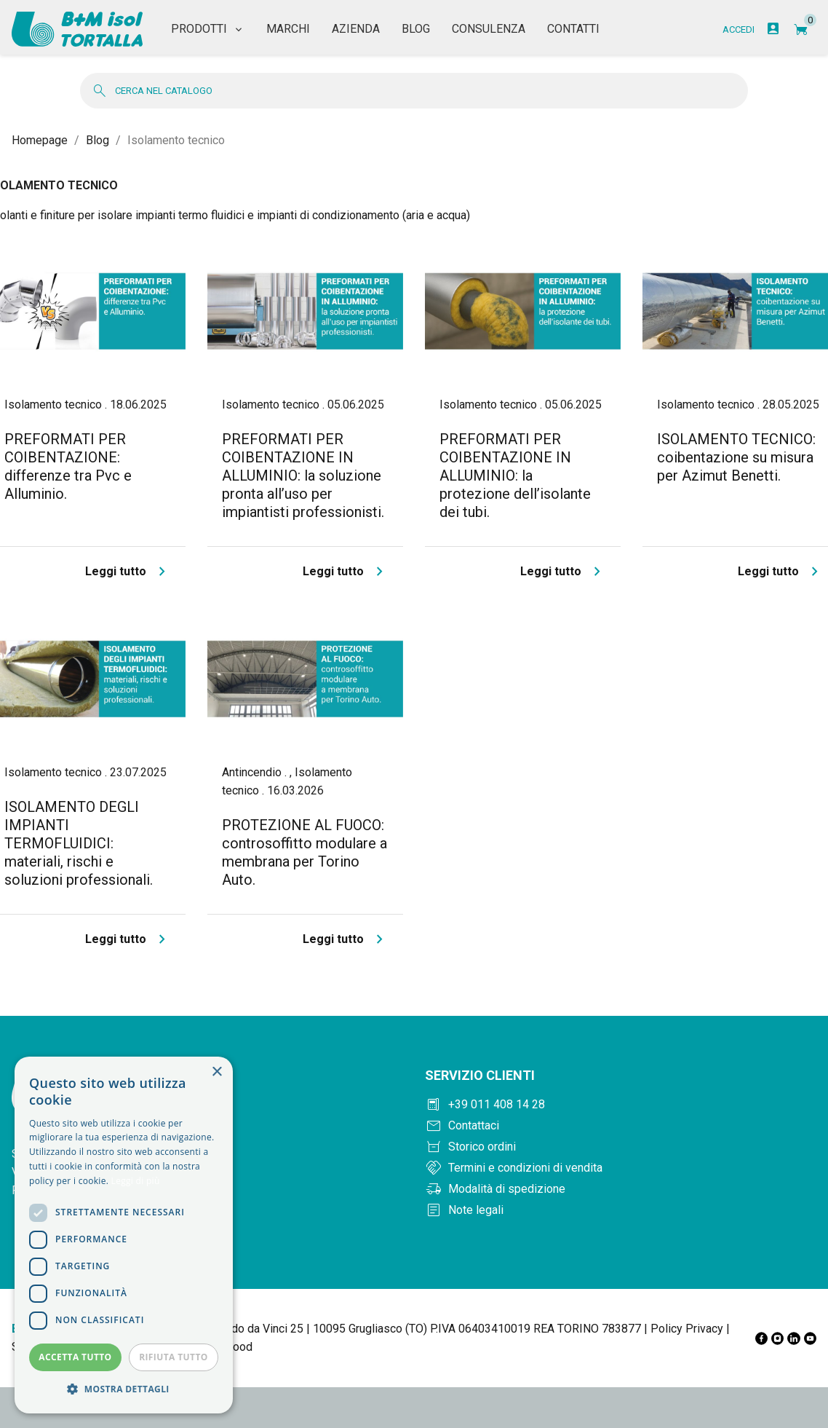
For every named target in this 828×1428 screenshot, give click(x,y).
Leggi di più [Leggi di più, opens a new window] (135, 1181)
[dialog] (124, 1235)
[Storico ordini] (620, 1139)
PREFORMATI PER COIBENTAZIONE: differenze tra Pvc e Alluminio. (68, 458)
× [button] (216, 1072)
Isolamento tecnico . (57, 396)
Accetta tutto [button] (75, 1357)
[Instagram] (777, 1330)
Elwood (233, 1339)
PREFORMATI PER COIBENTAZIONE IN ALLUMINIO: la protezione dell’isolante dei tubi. (515, 467)
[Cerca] (414, 82)
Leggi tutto (128, 564)
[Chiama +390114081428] (620, 1096)
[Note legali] (620, 1202)
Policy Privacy (686, 1321)
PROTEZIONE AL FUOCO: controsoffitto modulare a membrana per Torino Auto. (304, 844)
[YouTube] (810, 1330)
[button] (123, 1390)
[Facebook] (761, 1330)
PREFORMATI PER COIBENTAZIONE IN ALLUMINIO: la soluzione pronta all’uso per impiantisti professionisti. (303, 467)
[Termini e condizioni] (620, 1160)
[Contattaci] (620, 1118)
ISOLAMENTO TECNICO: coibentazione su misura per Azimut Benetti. (736, 449)
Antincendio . (256, 764)
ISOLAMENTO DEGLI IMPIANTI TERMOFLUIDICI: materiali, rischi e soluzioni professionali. (78, 835)
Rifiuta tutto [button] (173, 1357)
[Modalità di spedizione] (620, 1181)
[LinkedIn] (793, 1330)
